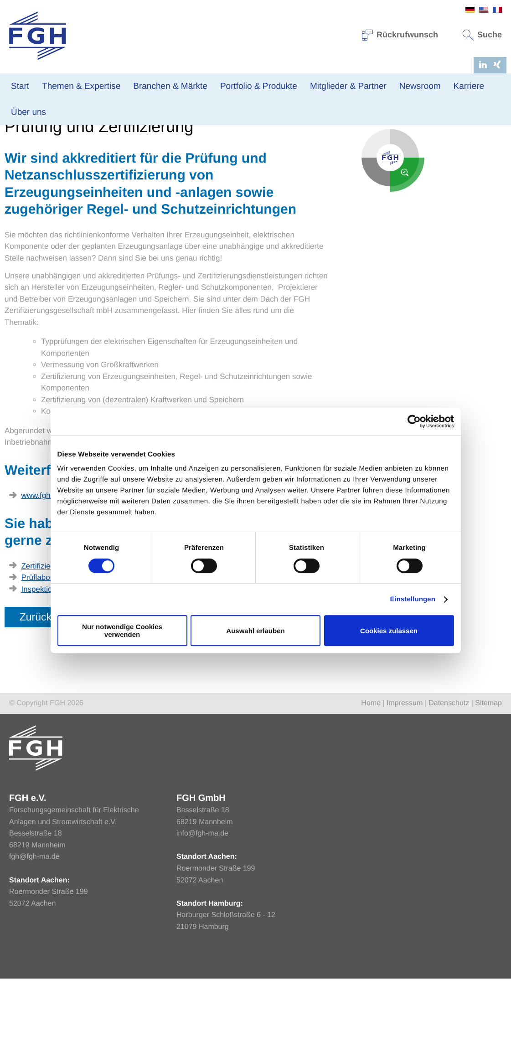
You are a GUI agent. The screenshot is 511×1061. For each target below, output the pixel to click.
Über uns (28, 112)
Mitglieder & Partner (348, 86)
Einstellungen (412, 599)
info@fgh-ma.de (202, 916)
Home (13, 169)
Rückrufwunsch (400, 34)
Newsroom (420, 86)
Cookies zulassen (389, 631)
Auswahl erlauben (255, 631)
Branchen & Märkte (170, 86)
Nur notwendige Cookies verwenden (122, 630)
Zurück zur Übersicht (65, 699)
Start (20, 86)
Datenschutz (448, 786)
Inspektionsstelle (49, 671)
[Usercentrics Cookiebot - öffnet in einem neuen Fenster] (414, 421)
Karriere (469, 86)
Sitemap (488, 786)
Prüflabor (36, 660)
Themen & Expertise (81, 86)
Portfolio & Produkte (258, 86)
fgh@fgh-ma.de (34, 939)
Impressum (405, 786)
